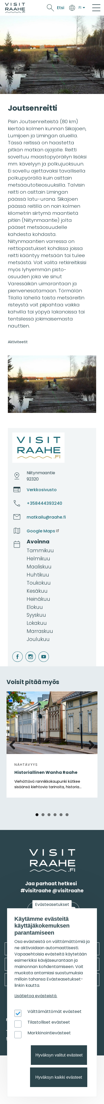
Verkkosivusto (42, 490)
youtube (39, 651)
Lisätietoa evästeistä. (35, 996)
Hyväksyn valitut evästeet (59, 1055)
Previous (14, 744)
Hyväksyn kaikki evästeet (58, 1077)
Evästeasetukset (52, 904)
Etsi (60, 8)
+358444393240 (44, 503)
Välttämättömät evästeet (54, 1011)
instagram (26, 651)
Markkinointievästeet (49, 1033)
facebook (13, 651)
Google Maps (43, 531)
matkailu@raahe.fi (46, 517)
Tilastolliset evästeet (48, 1022)
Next (89, 744)
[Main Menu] (96, 8)
